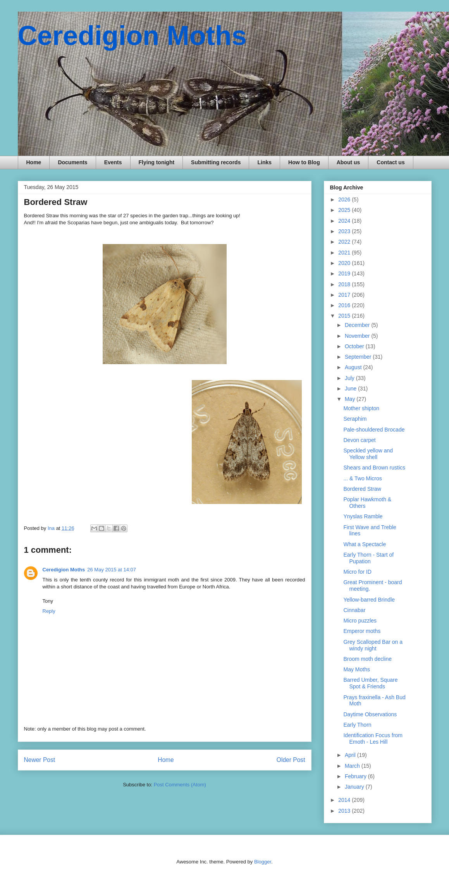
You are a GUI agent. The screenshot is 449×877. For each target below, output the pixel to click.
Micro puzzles (360, 620)
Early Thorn (357, 725)
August (354, 367)
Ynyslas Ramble (362, 516)
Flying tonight (157, 162)
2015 (345, 316)
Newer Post (39, 760)
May (350, 399)
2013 (345, 811)
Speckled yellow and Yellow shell (368, 453)
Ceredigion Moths (132, 36)
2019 (345, 273)
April (351, 755)
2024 (345, 221)
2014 (345, 800)
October (355, 346)
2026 (345, 199)
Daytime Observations (370, 714)
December (358, 325)
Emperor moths (361, 631)
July (350, 378)
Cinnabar (354, 610)
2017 (345, 295)
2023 (345, 231)
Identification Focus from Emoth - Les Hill (373, 738)
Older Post (291, 760)
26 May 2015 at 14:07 (111, 570)
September (359, 357)
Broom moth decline (367, 659)
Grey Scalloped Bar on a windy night (373, 645)
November (358, 336)
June (351, 388)
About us (348, 162)
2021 (345, 252)
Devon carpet (359, 440)
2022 (345, 242)
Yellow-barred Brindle (369, 600)
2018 (345, 284)
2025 (345, 210)
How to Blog (304, 162)
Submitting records (216, 162)
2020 (345, 263)
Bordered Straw (362, 489)
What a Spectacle (364, 544)
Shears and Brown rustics (374, 467)
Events (113, 162)
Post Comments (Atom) (180, 785)
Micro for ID (357, 572)
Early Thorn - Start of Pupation (368, 558)
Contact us (390, 162)
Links (264, 162)
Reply (49, 611)
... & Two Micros (362, 478)
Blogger (262, 862)
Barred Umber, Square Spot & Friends (370, 683)
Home (33, 162)
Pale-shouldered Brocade (373, 429)
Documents (72, 162)
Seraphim (354, 419)
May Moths (356, 669)
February (356, 776)
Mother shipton (361, 408)
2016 (345, 305)
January (355, 787)
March (353, 766)
